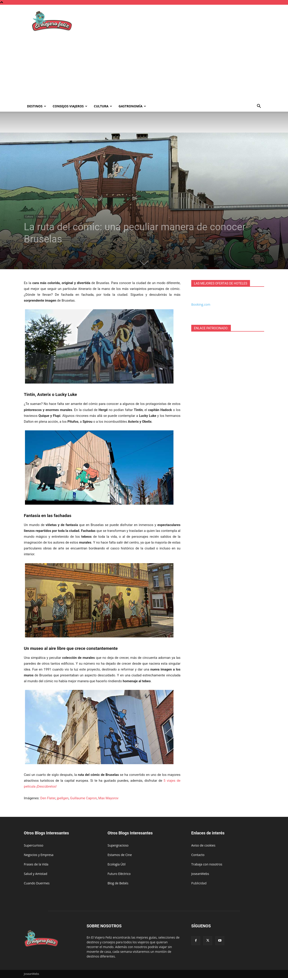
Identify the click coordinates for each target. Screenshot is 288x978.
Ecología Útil (117, 864)
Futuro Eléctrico (119, 874)
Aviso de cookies (203, 845)
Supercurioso (33, 845)
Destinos (36, 106)
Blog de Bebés (118, 883)
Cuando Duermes (37, 883)
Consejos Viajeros (70, 106)
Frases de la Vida (36, 864)
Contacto (198, 855)
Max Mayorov (108, 798)
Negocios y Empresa (38, 855)
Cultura (103, 106)
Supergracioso (118, 845)
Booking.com (200, 304)
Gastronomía (132, 106)
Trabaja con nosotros (206, 864)
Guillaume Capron (83, 798)
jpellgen (63, 798)
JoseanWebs (200, 874)
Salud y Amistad (35, 874)
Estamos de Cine (120, 855)
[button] (258, 106)
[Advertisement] (144, 67)
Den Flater (47, 798)
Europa (53, 216)
